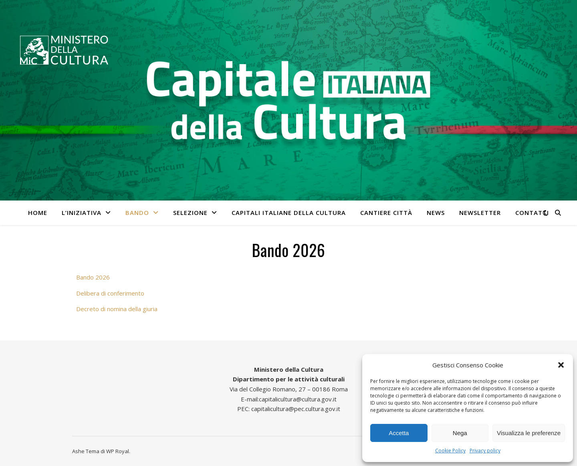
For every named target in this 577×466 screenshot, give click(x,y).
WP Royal (117, 451)
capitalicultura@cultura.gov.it (298, 399)
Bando (137, 213)
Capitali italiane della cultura (289, 213)
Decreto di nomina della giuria (116, 309)
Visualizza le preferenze (529, 433)
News (436, 213)
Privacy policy (485, 450)
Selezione (190, 213)
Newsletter (480, 213)
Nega (460, 433)
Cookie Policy (450, 450)
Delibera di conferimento (110, 293)
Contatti (532, 213)
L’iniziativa (81, 213)
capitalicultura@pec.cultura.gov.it (295, 409)
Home (37, 213)
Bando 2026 (93, 277)
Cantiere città (386, 213)
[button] (561, 365)
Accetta (399, 433)
